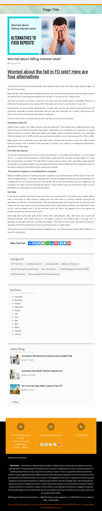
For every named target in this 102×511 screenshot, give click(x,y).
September (18, 307)
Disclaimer (25, 505)
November (18, 300)
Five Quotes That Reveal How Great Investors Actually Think (47, 356)
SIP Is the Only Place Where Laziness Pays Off (42, 386)
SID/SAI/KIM (71, 505)
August (17, 310)
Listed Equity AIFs (52, 264)
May (16, 321)
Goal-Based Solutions (34, 264)
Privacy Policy (60, 505)
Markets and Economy (70, 264)
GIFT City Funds (17, 264)
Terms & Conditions (37, 505)
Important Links (14, 505)
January (17, 334)
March (16, 327)
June (16, 317)
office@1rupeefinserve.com (51, 435)
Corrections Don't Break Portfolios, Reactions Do (42, 371)
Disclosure (50, 505)
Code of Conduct (83, 505)
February (17, 331)
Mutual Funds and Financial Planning (25, 269)
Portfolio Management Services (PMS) (74, 269)
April (16, 324)
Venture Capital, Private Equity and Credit (43, 274)
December (18, 297)
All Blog (15, 402)
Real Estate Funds (18, 274)
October (17, 304)
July (16, 314)
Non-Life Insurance (49, 269)
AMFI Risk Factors (55, 508)
